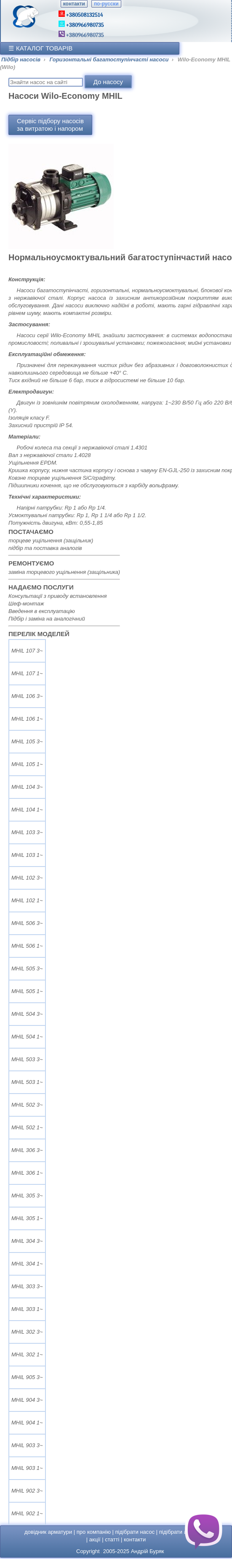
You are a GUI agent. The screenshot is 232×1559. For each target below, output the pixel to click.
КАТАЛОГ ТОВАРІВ (44, 48)
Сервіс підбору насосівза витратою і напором (50, 124)
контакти (74, 4)
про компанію (94, 1532)
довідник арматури (48, 1532)
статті (112, 1539)
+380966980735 (84, 35)
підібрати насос (135, 1532)
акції (95, 1539)
